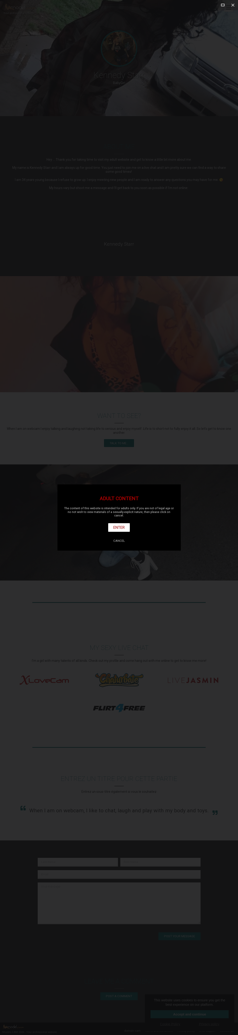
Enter (119, 527)
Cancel (119, 540)
